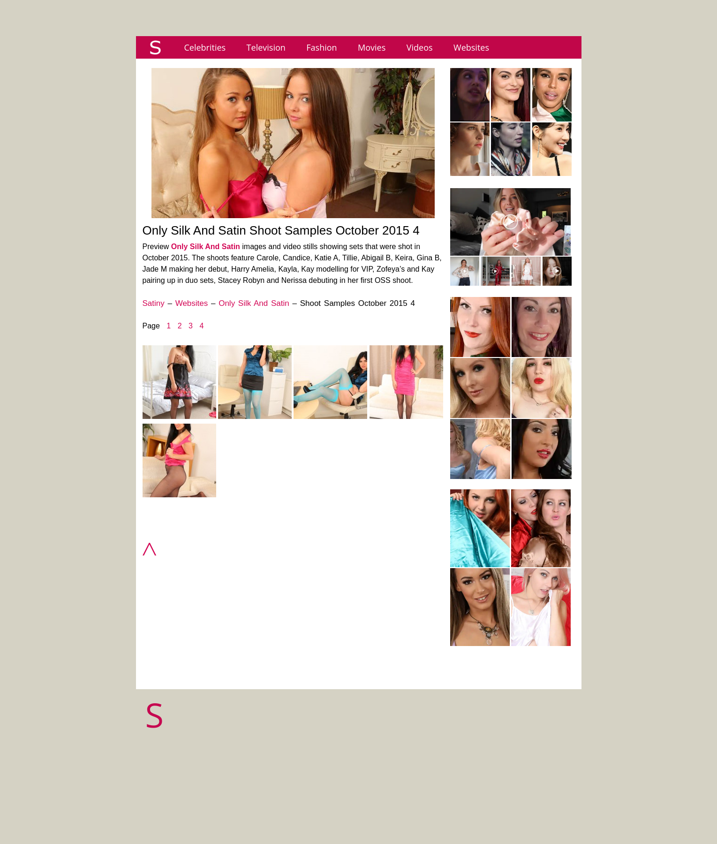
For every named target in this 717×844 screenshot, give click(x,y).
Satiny (154, 303)
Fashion (321, 47)
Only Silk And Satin (205, 247)
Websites (471, 47)
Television (266, 47)
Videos (420, 47)
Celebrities (205, 47)
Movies (371, 47)
